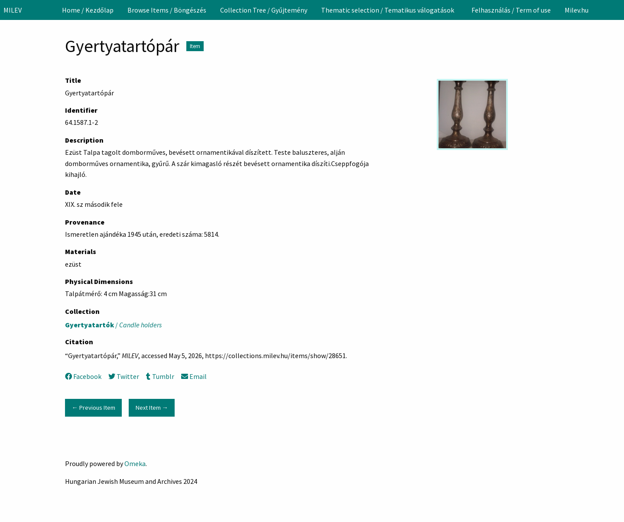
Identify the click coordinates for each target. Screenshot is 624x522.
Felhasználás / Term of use (511, 10)
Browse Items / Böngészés (166, 10)
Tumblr (160, 376)
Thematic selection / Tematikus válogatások (387, 10)
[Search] (616, 10)
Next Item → (152, 407)
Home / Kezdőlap (88, 10)
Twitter (123, 376)
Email (194, 376)
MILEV (12, 10)
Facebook (83, 376)
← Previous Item (93, 407)
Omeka (135, 463)
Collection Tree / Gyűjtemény (263, 10)
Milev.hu (576, 10)
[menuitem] (87, 10)
